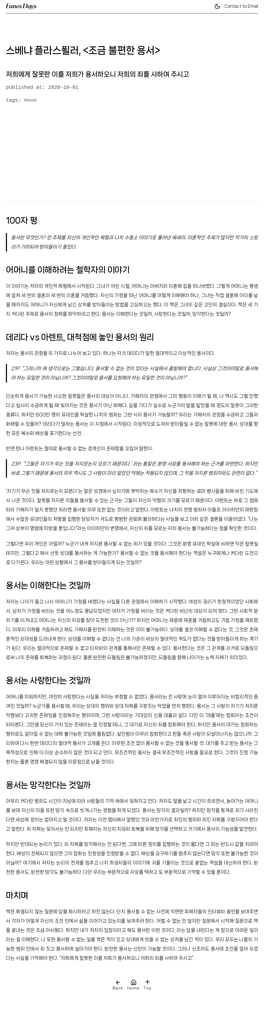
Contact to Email (241, 6)
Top (147, 984)
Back (118, 984)
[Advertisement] (132, 157)
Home (133, 984)
